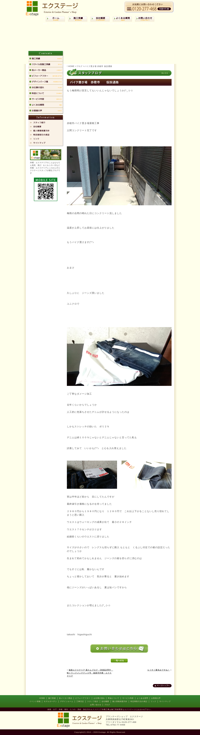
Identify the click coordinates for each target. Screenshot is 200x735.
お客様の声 (156, 698)
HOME (42, 698)
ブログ (107, 705)
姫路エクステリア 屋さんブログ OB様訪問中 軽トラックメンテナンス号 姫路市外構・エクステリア (90, 673)
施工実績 (52, 698)
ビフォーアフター (82, 698)
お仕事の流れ (99, 698)
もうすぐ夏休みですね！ (158, 670)
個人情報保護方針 (119, 701)
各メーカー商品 (65, 698)
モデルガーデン (50, 701)
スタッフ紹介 (92, 701)
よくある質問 (142, 698)
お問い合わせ (95, 705)
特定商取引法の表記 (138, 701)
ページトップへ (163, 685)
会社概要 (105, 701)
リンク (153, 701)
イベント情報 (35, 701)
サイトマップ (165, 701)
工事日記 (80, 701)
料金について (113, 698)
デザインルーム (66, 701)
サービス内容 (128, 698)
